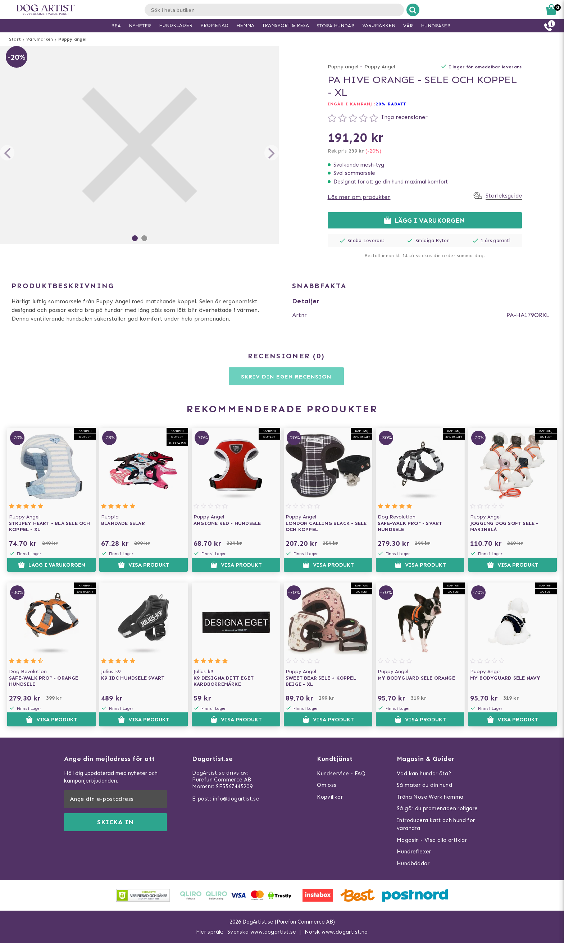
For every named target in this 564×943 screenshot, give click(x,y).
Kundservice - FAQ (341, 773)
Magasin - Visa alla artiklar (432, 840)
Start (15, 39)
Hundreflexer (414, 851)
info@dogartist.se (236, 798)
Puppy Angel (379, 67)
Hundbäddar (413, 863)
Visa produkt (143, 565)
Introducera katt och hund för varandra (436, 824)
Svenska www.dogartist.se (261, 932)
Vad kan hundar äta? (424, 773)
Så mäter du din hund (424, 785)
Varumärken (39, 39)
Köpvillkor (330, 797)
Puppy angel (72, 39)
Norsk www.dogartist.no (336, 932)
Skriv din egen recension (286, 376)
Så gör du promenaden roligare (437, 808)
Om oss (326, 785)
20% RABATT (391, 103)
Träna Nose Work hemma (430, 797)
